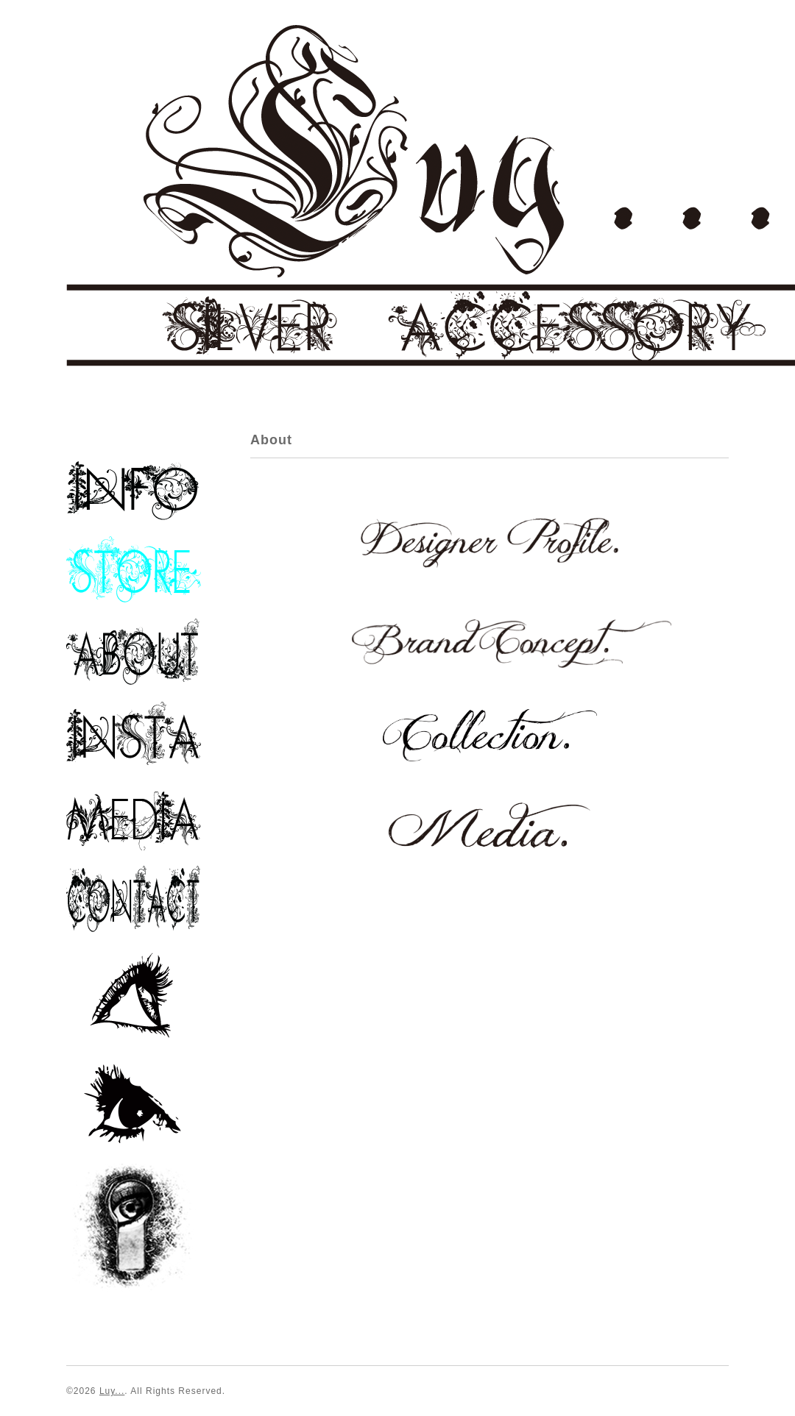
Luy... (111, 1391)
